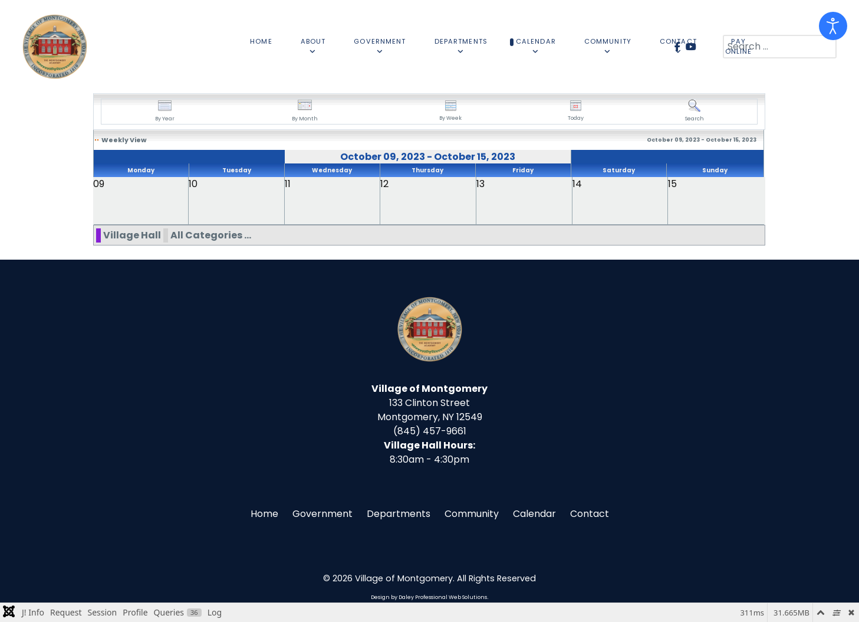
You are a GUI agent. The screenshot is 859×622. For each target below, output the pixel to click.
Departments (398, 513)
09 (98, 184)
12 (384, 184)
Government (322, 513)
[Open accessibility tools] (833, 26)
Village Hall (132, 235)
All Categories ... (210, 235)
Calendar (534, 513)
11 (288, 184)
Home (264, 513)
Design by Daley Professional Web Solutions (429, 597)
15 (672, 184)
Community (472, 513)
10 (193, 184)
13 (480, 184)
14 (577, 184)
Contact (589, 513)
